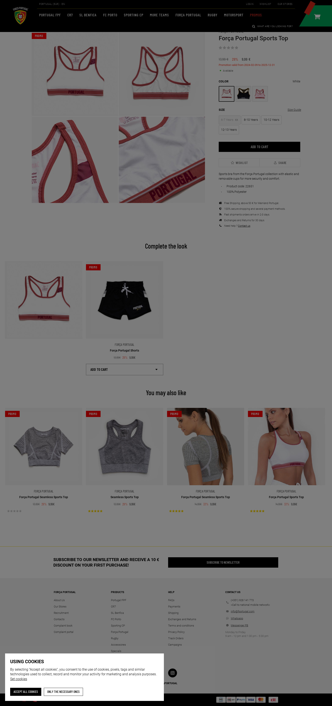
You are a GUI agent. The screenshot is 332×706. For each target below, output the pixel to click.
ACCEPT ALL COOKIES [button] (26, 691)
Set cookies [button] (18, 679)
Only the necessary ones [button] (63, 691)
